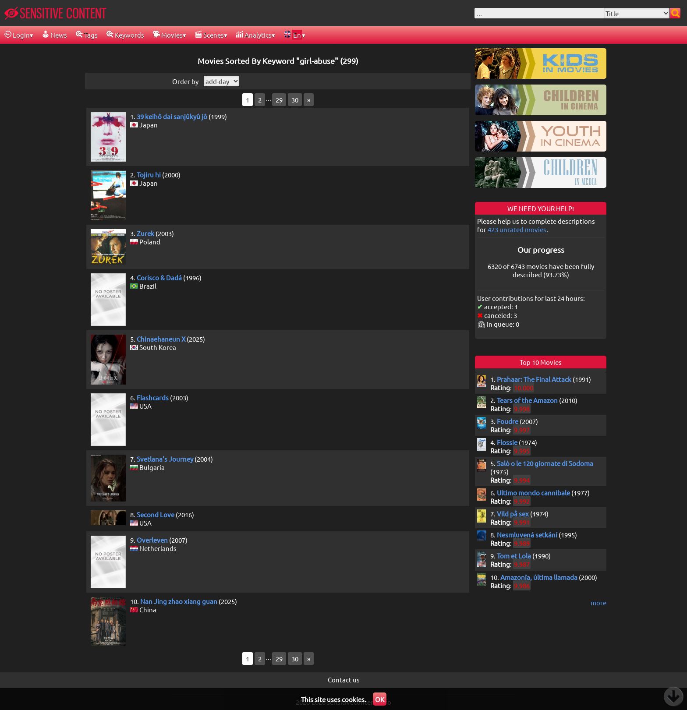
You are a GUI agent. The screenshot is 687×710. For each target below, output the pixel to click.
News (54, 35)
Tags (87, 35)
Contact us (344, 679)
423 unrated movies (517, 229)
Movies (168, 35)
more (598, 602)
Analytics (254, 35)
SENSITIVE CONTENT (55, 13)
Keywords (125, 35)
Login (17, 35)
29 (279, 99)
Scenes (209, 35)
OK (379, 699)
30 (294, 99)
